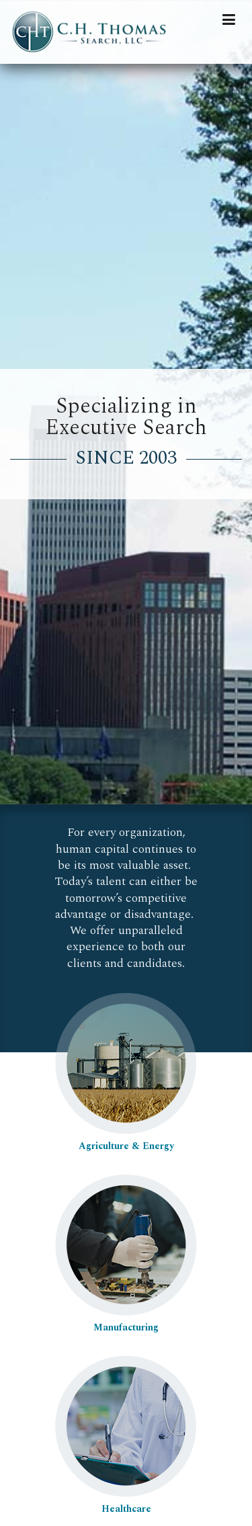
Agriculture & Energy (126, 1139)
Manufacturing (126, 1320)
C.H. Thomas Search (94, 32)
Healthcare (126, 1502)
